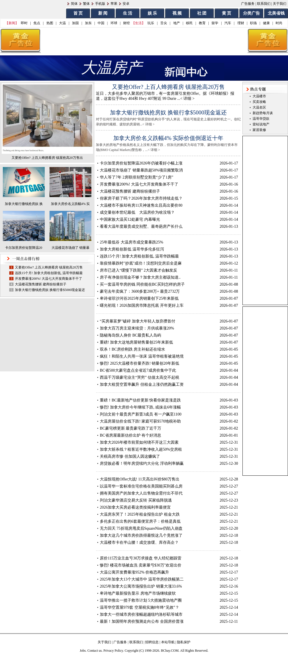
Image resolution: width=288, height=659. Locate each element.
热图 (49, 23)
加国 (75, 23)
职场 (253, 23)
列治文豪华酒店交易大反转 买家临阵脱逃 (136, 500)
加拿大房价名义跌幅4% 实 (70, 204)
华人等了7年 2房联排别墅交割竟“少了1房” (136, 177)
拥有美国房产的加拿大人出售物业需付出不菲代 (141, 493)
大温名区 (259, 107)
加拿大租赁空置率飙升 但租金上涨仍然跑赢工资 (142, 384)
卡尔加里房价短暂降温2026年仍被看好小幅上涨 (141, 163)
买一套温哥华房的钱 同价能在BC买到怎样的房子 (142, 284)
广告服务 (248, 4)
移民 (189, 23)
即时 (24, 23)
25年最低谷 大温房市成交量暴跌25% (131, 242)
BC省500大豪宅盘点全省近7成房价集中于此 (138, 370)
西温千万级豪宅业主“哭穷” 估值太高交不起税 (139, 377)
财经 (126, 23)
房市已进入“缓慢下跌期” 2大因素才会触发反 (138, 270)
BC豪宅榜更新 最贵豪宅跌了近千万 (130, 428)
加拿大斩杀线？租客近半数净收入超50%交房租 (141, 449)
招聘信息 (152, 642)
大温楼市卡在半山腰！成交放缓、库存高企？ (139, 542)
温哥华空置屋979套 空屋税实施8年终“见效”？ (139, 607)
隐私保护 (183, 642)
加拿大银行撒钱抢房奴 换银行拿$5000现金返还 (50, 290)
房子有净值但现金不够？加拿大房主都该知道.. (140, 277)
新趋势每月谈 (263, 113)
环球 (114, 23)
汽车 (227, 23)
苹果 (114, 4)
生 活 (127, 13)
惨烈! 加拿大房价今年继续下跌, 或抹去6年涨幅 (140, 407)
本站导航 (168, 642)
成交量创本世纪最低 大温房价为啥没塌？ (137, 212)
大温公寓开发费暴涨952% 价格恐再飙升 (134, 572)
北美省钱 (276, 13)
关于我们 (279, 4)
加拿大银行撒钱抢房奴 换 (24, 204)
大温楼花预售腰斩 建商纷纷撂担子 (40, 284)
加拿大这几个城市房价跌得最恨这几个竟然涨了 (141, 535)
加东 (88, 23)
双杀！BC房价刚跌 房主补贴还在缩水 (132, 349)
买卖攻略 (259, 102)
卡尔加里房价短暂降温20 (23, 248)
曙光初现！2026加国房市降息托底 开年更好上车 (142, 305)
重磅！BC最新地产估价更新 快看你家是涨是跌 (140, 400)
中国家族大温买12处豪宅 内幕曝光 (130, 219)
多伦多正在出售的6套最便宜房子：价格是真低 (140, 521)
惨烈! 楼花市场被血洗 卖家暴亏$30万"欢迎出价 (140, 565)
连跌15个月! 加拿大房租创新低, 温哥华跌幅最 (49, 273)
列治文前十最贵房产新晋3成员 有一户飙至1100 (140, 414)
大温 (62, 23)
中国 (101, 23)
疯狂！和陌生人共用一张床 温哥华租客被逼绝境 (142, 356)
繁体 (86, 4)
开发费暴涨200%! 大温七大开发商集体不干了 (48, 279)
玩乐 (150, 23)
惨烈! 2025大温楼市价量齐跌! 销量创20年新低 (139, 363)
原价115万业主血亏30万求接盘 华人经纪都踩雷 (140, 558)
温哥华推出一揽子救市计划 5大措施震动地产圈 (141, 600)
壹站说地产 (261, 124)
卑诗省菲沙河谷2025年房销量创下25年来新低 (139, 298)
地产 (176, 23)
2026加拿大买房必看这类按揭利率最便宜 (135, 507)
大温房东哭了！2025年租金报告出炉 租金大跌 (140, 514)
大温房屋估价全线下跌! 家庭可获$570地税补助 (140, 421)
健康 (266, 23)
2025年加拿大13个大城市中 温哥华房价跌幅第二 (142, 579)
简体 (74, 4)
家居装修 (259, 130)
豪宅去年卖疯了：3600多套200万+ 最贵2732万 (140, 291)
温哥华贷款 (261, 119)
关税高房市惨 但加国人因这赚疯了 (130, 456)
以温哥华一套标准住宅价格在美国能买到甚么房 (141, 486)
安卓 (126, 4)
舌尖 (163, 23)
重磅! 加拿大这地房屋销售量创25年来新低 (136, 342)
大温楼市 (259, 96)
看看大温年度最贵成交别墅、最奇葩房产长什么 (141, 226)
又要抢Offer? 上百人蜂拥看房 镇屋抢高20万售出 (47, 158)
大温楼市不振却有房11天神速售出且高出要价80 (141, 205)
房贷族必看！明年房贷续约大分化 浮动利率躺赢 (142, 463)
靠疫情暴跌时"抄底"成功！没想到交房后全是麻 (141, 263)
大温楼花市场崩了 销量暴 (70, 248)
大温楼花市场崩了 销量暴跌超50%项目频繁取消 (141, 170)
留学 (215, 23)
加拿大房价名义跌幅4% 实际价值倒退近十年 (168, 138)
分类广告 (251, 13)
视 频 (177, 13)
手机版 (100, 4)
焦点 (36, 23)
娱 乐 (152, 13)
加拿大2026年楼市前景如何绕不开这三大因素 (139, 442)
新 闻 (103, 13)
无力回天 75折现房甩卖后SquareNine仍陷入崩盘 (141, 528)
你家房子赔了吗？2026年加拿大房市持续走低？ (141, 198)
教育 (202, 23)
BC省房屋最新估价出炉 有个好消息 (130, 435)
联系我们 (264, 4)
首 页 (78, 13)
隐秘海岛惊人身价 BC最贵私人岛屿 (130, 335)
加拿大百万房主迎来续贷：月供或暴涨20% (137, 328)
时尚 (279, 23)
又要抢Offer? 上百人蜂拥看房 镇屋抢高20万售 (49, 267)
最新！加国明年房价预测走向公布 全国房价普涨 (142, 621)
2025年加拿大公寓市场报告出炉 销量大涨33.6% (141, 586)
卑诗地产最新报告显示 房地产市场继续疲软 (138, 593)
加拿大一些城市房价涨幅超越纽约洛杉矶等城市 (141, 614)
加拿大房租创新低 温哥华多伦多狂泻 (132, 249)
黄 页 (226, 13)
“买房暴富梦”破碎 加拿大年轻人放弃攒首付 (137, 321)
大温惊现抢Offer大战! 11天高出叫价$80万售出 (139, 479)
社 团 (202, 13)
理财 (240, 23)
